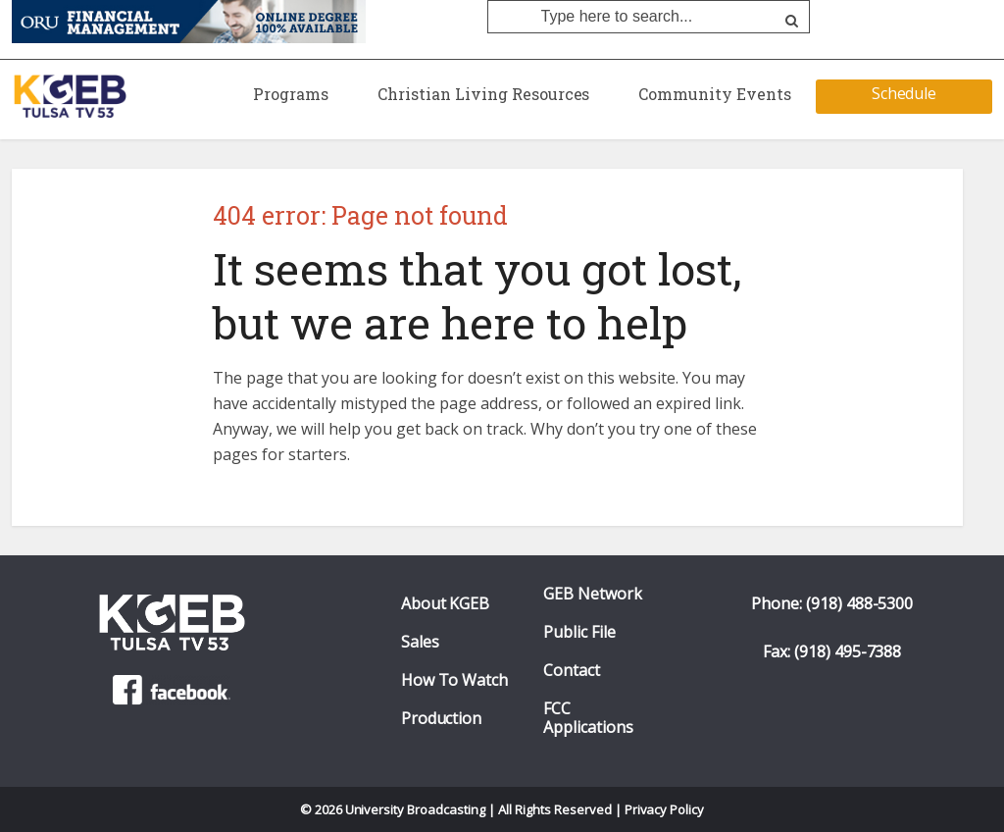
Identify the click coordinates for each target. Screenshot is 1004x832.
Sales (420, 642)
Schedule (904, 93)
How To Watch (455, 680)
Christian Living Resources (483, 93)
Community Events (714, 93)
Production (441, 718)
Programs (290, 93)
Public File (579, 632)
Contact (571, 670)
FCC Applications (588, 718)
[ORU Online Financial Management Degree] (189, 20)
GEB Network (592, 594)
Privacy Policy (665, 809)
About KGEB (445, 604)
